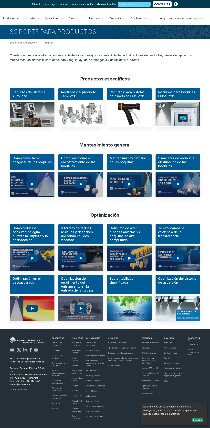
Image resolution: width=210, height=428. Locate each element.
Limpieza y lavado (93, 350)
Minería (75, 391)
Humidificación (92, 391)
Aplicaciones (54, 18)
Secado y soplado (93, 376)
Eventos (167, 358)
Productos (11, 18)
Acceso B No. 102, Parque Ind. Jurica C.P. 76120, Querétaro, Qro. (29, 376)
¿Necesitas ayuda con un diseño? (122, 348)
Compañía (117, 18)
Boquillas (56, 350)
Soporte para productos (151, 393)
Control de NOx (92, 401)
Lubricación (91, 396)
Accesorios (56, 403)
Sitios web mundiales (172, 368)
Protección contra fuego (95, 386)
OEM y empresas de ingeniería (186, 18)
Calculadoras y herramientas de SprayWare (148, 360)
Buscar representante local (193, 352)
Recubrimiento (92, 371)
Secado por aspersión (94, 406)
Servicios (76, 18)
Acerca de (168, 343)
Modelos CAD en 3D (150, 368)
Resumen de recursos (150, 343)
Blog (162, 18)
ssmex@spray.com (20, 384)
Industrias (32, 18)
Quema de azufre (93, 411)
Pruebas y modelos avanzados (120, 353)
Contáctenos (139, 18)
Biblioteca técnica (149, 353)
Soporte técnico (114, 366)
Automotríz (76, 365)
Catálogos (146, 348)
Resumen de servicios (117, 343)
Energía (75, 386)
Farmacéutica (77, 396)
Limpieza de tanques (94, 416)
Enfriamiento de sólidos (95, 355)
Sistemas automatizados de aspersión (59, 373)
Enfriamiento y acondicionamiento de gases (95, 363)
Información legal (18, 389)
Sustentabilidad (170, 353)
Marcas (55, 408)
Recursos (96, 18)
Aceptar (197, 420)
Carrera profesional (172, 363)
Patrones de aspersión (150, 381)
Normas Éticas (170, 348)
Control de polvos (93, 381)
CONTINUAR (162, 4)
